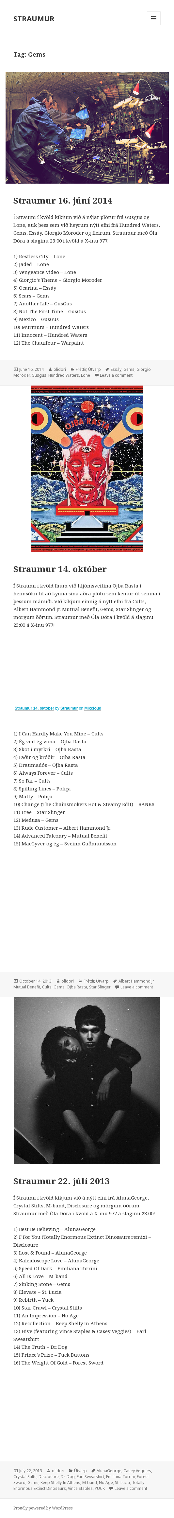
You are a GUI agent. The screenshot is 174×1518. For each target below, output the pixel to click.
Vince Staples (80, 1488)
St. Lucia (122, 1482)
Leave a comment (116, 375)
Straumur (69, 708)
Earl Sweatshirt (90, 1476)
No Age (106, 1482)
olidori (60, 369)
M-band (89, 1482)
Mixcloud (92, 708)
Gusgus (39, 375)
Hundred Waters (63, 375)
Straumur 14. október (60, 569)
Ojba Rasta (77, 987)
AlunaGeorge (109, 1470)
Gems (128, 369)
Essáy (116, 369)
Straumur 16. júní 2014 (62, 200)
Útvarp (94, 369)
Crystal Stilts (25, 1476)
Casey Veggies (137, 1470)
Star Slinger (100, 987)
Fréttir (81, 369)
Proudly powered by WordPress (43, 1508)
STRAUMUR (34, 18)
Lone (85, 375)
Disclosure (49, 1476)
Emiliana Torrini (120, 1476)
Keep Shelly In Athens (60, 1482)
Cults (47, 987)
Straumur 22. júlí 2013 (61, 1181)
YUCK (100, 1488)
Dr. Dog (68, 1476)
